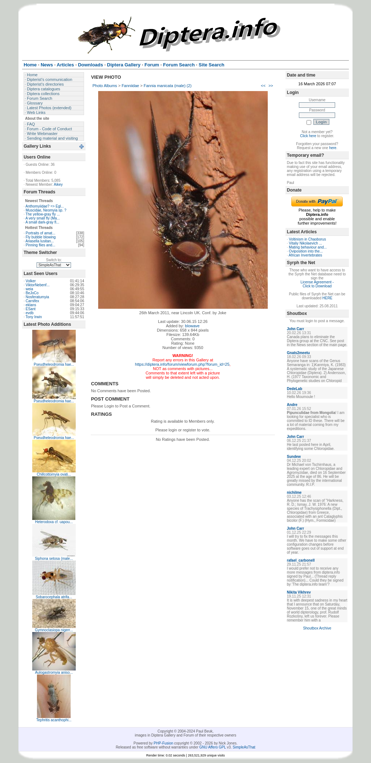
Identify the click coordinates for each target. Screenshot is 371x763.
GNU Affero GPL (212, 747)
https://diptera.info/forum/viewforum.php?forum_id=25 (182, 364)
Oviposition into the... (305, 251)
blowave (192, 326)
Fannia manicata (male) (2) (168, 85)
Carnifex (32, 301)
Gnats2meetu (298, 353)
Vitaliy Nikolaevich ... (305, 243)
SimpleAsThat (244, 747)
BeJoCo (32, 293)
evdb (30, 313)
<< (263, 85)
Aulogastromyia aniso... (54, 672)
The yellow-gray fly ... (43, 214)
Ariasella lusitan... (39, 241)
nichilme (294, 493)
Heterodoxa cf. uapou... (54, 522)
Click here (308, 136)
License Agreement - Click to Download (317, 284)
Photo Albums (104, 85)
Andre (292, 405)
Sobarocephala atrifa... (54, 597)
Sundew (294, 457)
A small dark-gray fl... (42, 222)
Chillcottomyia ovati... (54, 474)
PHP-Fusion (163, 743)
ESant (31, 309)
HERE (327, 298)
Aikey (58, 184)
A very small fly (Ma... (42, 218)
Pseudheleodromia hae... (54, 364)
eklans (31, 305)
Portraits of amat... (40, 233)
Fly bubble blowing (41, 237)
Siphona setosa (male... (54, 559)
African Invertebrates (305, 255)
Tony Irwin (34, 317)
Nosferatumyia (37, 297)
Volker (31, 281)
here (332, 148)
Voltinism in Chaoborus (307, 239)
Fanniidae (130, 85)
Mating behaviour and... (308, 247)
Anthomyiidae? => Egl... (44, 206)
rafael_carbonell (301, 560)
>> (270, 85)
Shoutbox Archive (317, 628)
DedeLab (294, 389)
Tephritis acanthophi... (53, 720)
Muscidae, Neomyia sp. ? (46, 210)
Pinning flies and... (40, 245)
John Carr (295, 329)
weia (29, 289)
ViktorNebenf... (38, 285)
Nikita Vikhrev (299, 592)
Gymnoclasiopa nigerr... (54, 630)
